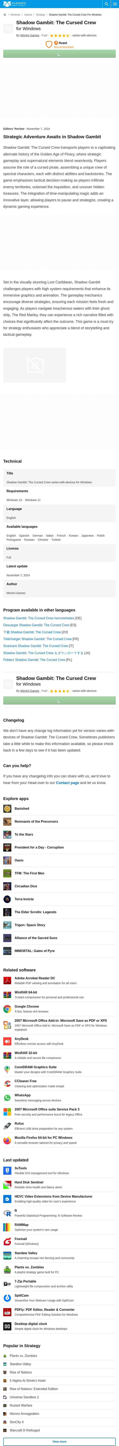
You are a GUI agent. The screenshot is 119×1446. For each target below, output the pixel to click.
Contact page (67, 783)
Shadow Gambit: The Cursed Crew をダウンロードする (43, 653)
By (27, 35)
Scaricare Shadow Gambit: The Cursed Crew (35, 646)
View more (60, 1441)
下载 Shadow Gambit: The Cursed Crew (32, 632)
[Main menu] (115, 4)
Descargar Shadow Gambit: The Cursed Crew (36, 625)
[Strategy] (40, 15)
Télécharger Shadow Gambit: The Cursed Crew (37, 639)
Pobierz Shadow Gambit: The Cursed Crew (34, 660)
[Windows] (15, 15)
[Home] (4, 15)
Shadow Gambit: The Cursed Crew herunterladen (38, 618)
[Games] (28, 15)
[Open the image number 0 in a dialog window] (34, 365)
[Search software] (107, 4)
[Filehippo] (14, 4)
